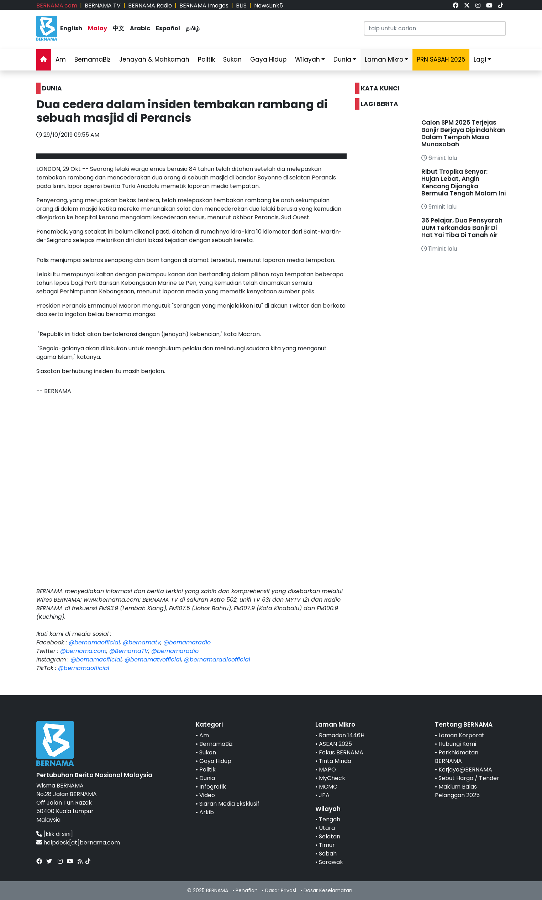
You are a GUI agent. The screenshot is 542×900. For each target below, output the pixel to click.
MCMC (328, 787)
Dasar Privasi (280, 890)
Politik (206, 59)
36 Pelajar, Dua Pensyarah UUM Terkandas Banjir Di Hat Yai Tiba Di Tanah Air (461, 227)
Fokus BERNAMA (341, 752)
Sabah (328, 853)
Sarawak (331, 862)
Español (168, 28)
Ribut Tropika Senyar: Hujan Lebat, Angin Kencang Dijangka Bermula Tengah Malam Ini (463, 182)
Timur (327, 845)
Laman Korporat (461, 735)
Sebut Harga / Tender (468, 778)
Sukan (232, 59)
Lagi (480, 59)
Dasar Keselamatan (328, 890)
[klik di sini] (58, 834)
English (71, 28)
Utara (327, 828)
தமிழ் (193, 28)
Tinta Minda (335, 761)
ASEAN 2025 (335, 744)
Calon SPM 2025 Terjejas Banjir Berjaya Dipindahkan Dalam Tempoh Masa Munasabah (463, 133)
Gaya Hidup (268, 59)
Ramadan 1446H (341, 735)
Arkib (206, 812)
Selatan (329, 836)
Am (61, 59)
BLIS (241, 5)
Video (207, 795)
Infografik (212, 787)
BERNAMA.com (56, 5)
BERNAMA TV (103, 5)
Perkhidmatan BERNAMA (456, 756)
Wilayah (307, 59)
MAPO (327, 769)
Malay (97, 28)
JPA (324, 795)
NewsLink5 (268, 5)
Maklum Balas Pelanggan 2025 (457, 791)
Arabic (140, 28)
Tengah (329, 819)
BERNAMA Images (203, 5)
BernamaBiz (92, 59)
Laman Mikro (384, 59)
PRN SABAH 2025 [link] (441, 59)
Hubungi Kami (457, 744)
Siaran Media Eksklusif (229, 804)
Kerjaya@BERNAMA (465, 769)
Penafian (247, 890)
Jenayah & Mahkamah (154, 59)
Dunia (342, 59)
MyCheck (332, 778)
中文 (118, 28)
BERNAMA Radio (150, 5)
